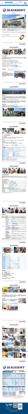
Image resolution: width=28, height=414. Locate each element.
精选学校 (7, 5)
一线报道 (12, 5)
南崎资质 (11, 2)
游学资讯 (16, 5)
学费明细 (20, 5)
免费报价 (6, 2)
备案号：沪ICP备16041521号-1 (15, 411)
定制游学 (9, 2)
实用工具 (25, 5)
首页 (3, 5)
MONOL (16, 4)
